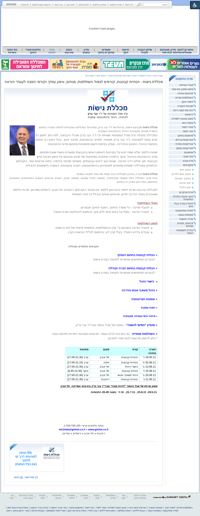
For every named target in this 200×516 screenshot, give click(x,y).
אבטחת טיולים (37, 510)
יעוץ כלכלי (185, 187)
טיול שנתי (188, 156)
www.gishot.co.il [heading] (98, 429)
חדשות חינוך (125, 51)
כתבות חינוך (96, 496)
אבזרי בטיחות (186, 85)
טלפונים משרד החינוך (33, 51)
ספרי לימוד (187, 127)
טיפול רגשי (187, 123)
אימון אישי (188, 165)
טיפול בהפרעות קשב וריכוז (26, 496)
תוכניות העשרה (185, 106)
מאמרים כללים (71, 496)
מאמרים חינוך (84, 496)
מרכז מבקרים (186, 192)
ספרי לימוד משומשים (56, 510)
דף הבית (129, 4)
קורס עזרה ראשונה (39, 507)
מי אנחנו (24, 4)
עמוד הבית (158, 75)
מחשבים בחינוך (185, 135)
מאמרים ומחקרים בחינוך (106, 51)
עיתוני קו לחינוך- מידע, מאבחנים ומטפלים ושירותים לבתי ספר (177, 51)
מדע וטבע (188, 160)
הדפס (16, 477)
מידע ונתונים (86, 51)
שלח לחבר (29, 477)
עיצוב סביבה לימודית (182, 118)
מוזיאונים (188, 152)
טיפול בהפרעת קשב (76, 510)
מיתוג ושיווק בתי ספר (182, 89)
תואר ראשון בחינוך (20, 510)
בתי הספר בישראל (12, 51)
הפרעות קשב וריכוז (183, 110)
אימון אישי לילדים (181, 174)
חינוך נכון (70, 4)
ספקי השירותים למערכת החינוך (122, 75)
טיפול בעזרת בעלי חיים (17, 507)
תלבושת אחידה (185, 93)
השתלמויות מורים (184, 97)
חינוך (8, 510)
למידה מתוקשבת (184, 210)
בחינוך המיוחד (183, 178)
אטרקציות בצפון (184, 148)
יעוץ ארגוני (185, 182)
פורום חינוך (83, 4)
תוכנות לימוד (42, 496)
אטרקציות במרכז (184, 144)
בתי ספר (123, 496)
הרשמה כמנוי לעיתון (41, 4)
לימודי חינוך (187, 102)
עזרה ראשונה (186, 219)
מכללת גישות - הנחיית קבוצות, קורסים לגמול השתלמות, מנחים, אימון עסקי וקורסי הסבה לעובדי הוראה (83, 82)
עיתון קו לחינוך (99, 4)
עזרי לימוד (188, 131)
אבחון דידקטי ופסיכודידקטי (140, 496)
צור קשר (58, 4)
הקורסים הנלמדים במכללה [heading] (83, 246)
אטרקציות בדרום (184, 139)
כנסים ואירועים (69, 51)
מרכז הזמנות (115, 4)
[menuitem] (176, 51)
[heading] (83, 123)
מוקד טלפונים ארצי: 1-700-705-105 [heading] (84, 425)
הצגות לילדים (139, 510)
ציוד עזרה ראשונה (58, 507)
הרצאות (189, 114)
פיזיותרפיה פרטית (56, 496)
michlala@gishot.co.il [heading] (72, 429)
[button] (139, 4)
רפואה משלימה (124, 510)
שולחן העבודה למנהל (144, 51)
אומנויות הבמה (185, 214)
